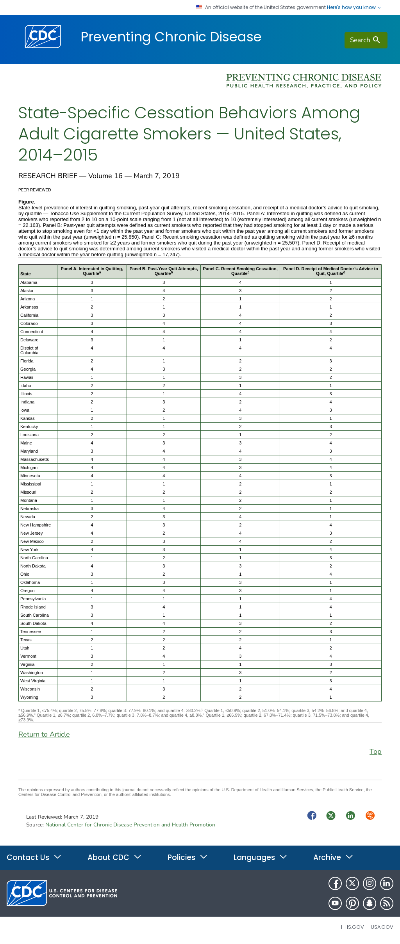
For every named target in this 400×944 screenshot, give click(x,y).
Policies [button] (188, 857)
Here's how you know (354, 7)
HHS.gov (352, 927)
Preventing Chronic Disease (171, 36)
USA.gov (382, 927)
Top (376, 751)
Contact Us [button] (34, 857)
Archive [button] (333, 857)
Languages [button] (261, 857)
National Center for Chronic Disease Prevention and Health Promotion (130, 824)
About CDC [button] (115, 857)
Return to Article (44, 734)
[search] (366, 40)
